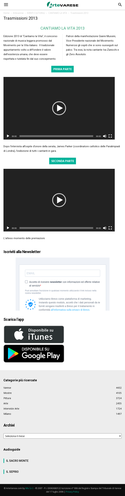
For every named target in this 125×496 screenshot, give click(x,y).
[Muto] (104, 136)
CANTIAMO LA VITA (57, 12)
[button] (5, 4)
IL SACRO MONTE (17, 460)
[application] (59, 108)
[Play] (8, 136)
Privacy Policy (72, 491)
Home (6, 12)
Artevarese (18, 12)
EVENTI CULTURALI (36, 12)
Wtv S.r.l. (29, 488)
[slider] (56, 136)
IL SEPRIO (12, 471)
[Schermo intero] (110, 136)
